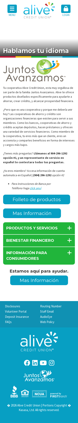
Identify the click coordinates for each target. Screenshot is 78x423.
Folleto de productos (36, 199)
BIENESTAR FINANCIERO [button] (30, 240)
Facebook (27, 363)
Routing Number (51, 306)
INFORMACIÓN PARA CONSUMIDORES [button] (26, 256)
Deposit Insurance (17, 316)
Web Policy (47, 321)
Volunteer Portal (15, 311)
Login (66, 11)
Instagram (51, 363)
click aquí (35, 188)
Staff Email (47, 311)
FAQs (8, 321)
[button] (66, 10)
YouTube (43, 363)
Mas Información (32, 213)
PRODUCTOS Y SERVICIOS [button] (32, 228)
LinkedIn (35, 363)
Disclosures (12, 306)
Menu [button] (12, 11)
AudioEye (46, 316)
